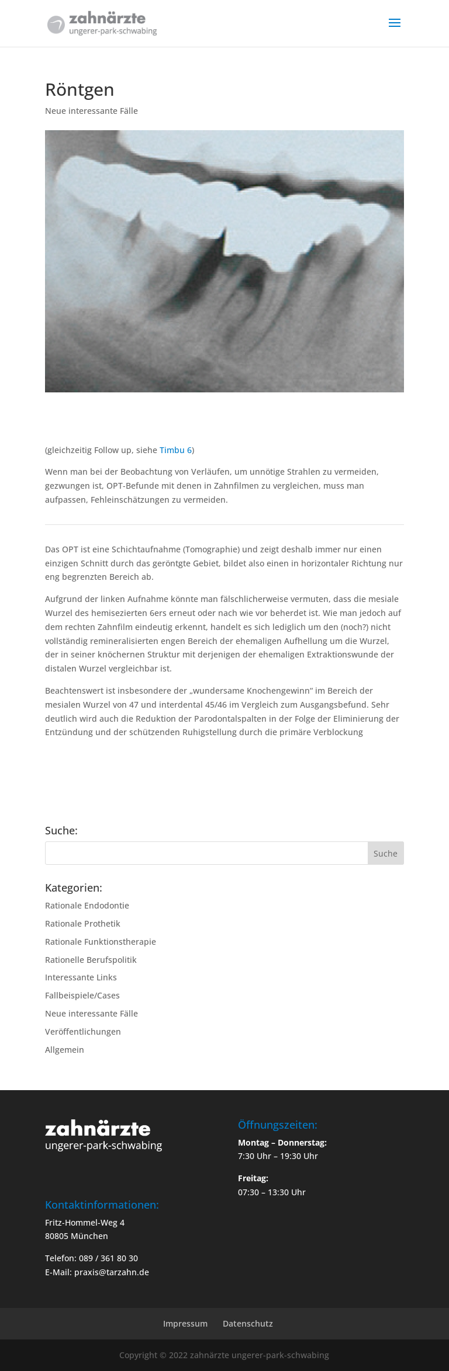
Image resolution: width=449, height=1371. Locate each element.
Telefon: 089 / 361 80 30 (91, 1258)
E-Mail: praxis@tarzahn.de (97, 1272)
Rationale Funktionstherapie (100, 941)
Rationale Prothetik (82, 923)
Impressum (185, 1323)
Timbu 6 (176, 449)
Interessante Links (81, 977)
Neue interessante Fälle (91, 110)
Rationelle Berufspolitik (91, 959)
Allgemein (64, 1049)
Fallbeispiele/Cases (82, 995)
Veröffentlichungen (83, 1031)
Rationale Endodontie (87, 905)
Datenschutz (248, 1323)
